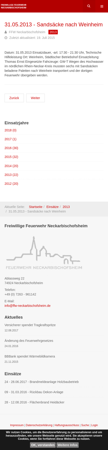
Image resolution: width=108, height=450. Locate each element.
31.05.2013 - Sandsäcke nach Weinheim (54, 24)
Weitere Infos (68, 445)
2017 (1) (10, 139)
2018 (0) (10, 130)
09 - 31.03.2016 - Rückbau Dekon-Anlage (34, 392)
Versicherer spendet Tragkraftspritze (30, 325)
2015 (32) (11, 157)
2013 (66, 207)
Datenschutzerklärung (39, 425)
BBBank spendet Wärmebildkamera (30, 356)
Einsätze (52, 207)
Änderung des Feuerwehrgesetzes (29, 340)
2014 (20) (11, 166)
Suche (85, 425)
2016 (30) (11, 148)
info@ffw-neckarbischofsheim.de (27, 306)
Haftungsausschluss (67, 425)
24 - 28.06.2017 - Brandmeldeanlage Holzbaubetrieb (42, 382)
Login (94, 425)
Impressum (17, 425)
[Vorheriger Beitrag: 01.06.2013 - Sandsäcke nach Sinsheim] (14, 98)
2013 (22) (11, 175)
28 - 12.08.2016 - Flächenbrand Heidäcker (34, 402)
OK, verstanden (43, 445)
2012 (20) (11, 183)
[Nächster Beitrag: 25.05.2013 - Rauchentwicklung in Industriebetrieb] (35, 98)
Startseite (35, 207)
